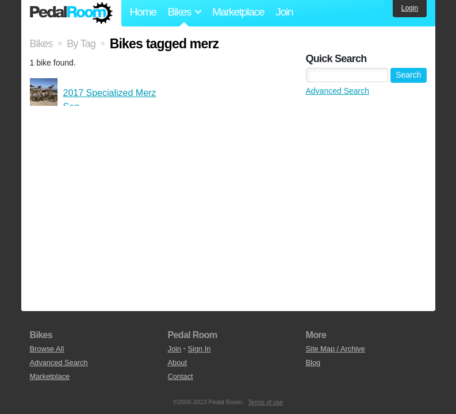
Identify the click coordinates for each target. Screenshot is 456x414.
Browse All (47, 348)
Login (409, 8)
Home (143, 12)
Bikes (41, 43)
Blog (313, 362)
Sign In (199, 348)
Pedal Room (71, 13)
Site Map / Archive (335, 348)
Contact (180, 376)
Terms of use (265, 401)
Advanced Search (338, 90)
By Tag (81, 43)
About (177, 362)
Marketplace (238, 12)
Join (284, 12)
